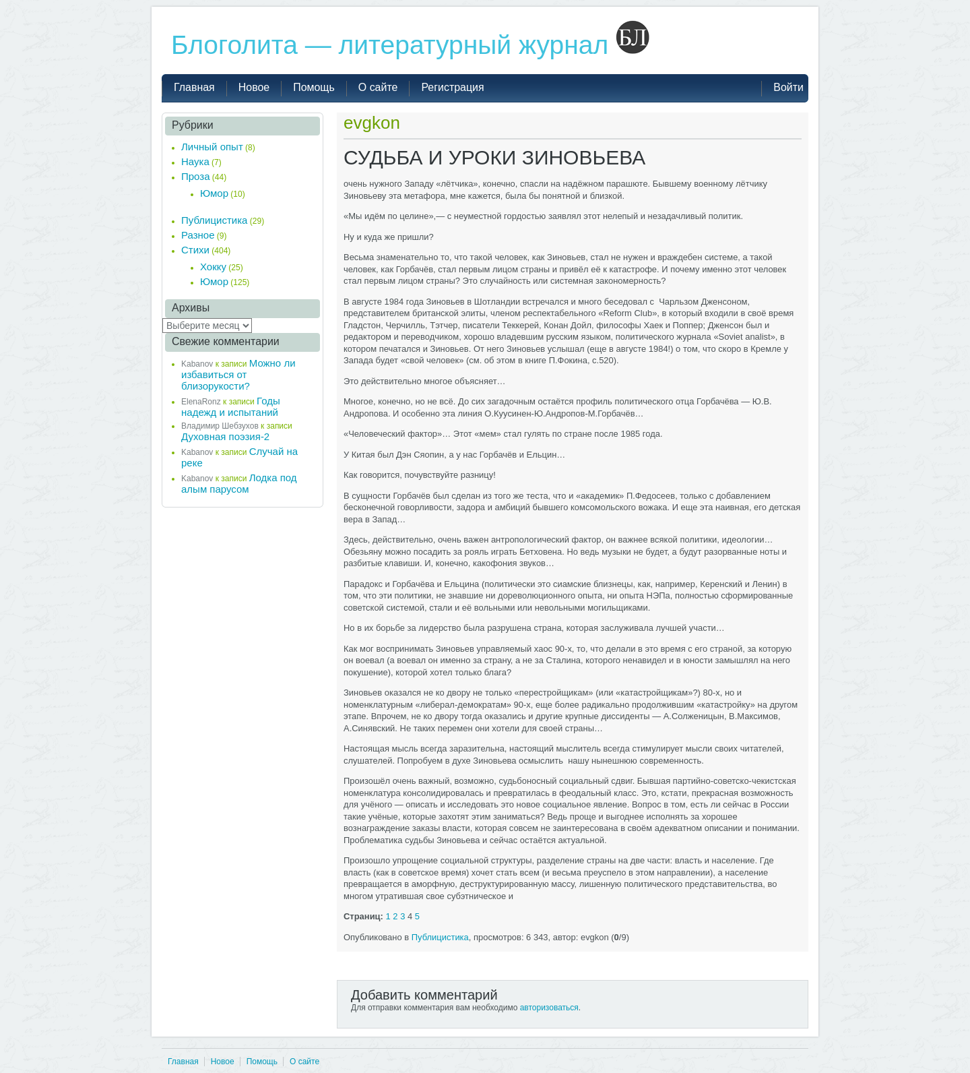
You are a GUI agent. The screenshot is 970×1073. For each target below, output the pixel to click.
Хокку (213, 266)
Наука (195, 161)
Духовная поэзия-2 (225, 436)
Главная (183, 1061)
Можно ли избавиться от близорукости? (238, 374)
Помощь (262, 1061)
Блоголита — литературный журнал (410, 44)
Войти (788, 87)
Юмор (214, 193)
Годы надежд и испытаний (230, 406)
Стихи (195, 249)
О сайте (304, 1061)
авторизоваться (549, 1007)
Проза (195, 176)
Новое (222, 1061)
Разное (198, 235)
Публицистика (440, 937)
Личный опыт (212, 146)
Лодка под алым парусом (239, 483)
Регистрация (452, 87)
